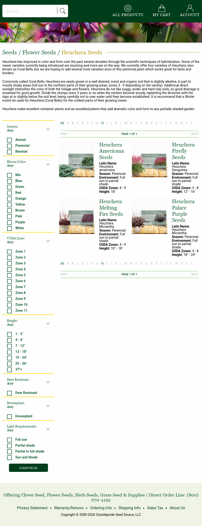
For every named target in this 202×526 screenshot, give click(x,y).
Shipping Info (129, 508)
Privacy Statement (32, 508)
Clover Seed (32, 494)
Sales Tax (155, 508)
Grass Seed (111, 494)
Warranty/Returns (69, 508)
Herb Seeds (86, 494)
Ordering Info (101, 508)
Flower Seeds (60, 494)
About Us (177, 508)
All (62, 123)
